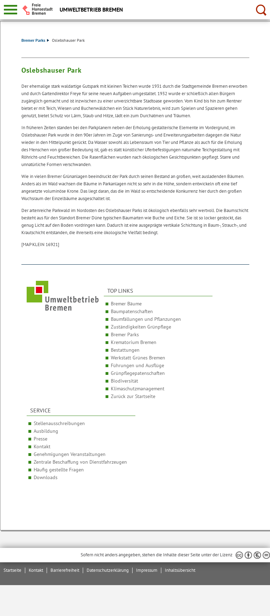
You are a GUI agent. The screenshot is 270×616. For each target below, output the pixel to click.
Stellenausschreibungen (59, 423)
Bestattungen (125, 350)
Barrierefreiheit (64, 570)
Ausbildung (46, 431)
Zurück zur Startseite (133, 396)
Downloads (46, 477)
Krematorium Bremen (133, 342)
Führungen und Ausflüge (137, 365)
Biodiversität (124, 381)
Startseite (12, 570)
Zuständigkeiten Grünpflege (141, 327)
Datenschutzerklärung (108, 570)
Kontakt (42, 446)
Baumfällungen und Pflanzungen (146, 319)
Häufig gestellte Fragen (59, 469)
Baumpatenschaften (132, 311)
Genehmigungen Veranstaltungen (70, 454)
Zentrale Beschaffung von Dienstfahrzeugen (80, 462)
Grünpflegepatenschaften (138, 373)
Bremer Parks (35, 40)
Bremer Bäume (126, 303)
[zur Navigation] (10, 9)
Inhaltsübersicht (180, 570)
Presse (40, 439)
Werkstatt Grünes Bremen (138, 358)
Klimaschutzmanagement (137, 388)
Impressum (146, 570)
